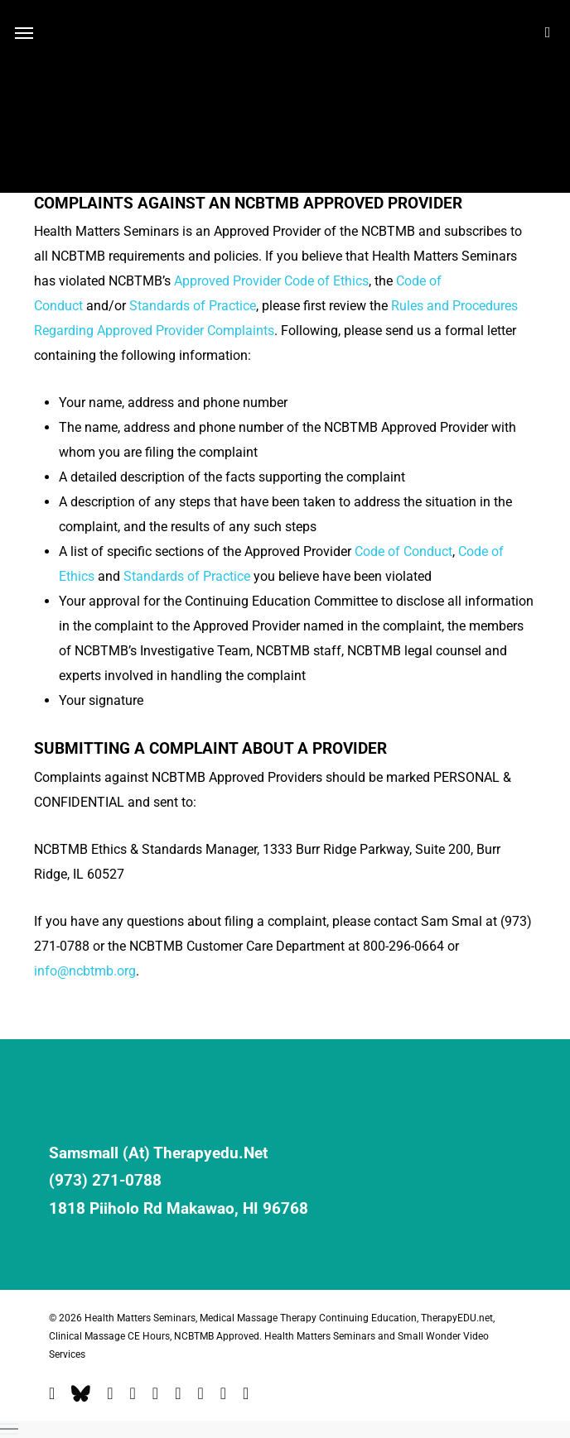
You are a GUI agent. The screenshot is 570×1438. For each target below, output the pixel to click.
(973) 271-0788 (105, 1180)
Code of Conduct (403, 551)
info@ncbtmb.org (85, 971)
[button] (285, 1429)
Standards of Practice (192, 306)
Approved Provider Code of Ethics (271, 281)
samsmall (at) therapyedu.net (158, 1152)
